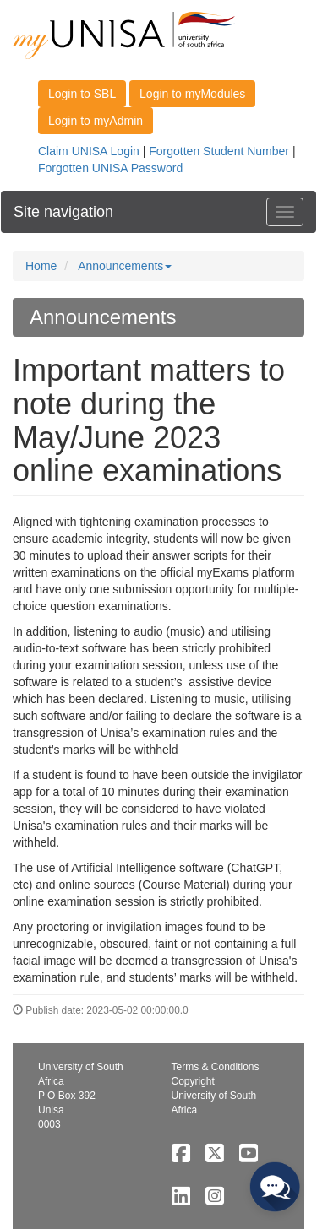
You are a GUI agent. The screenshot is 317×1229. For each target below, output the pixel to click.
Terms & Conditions (216, 1067)
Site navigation (63, 211)
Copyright (193, 1081)
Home (41, 266)
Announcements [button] (125, 266)
